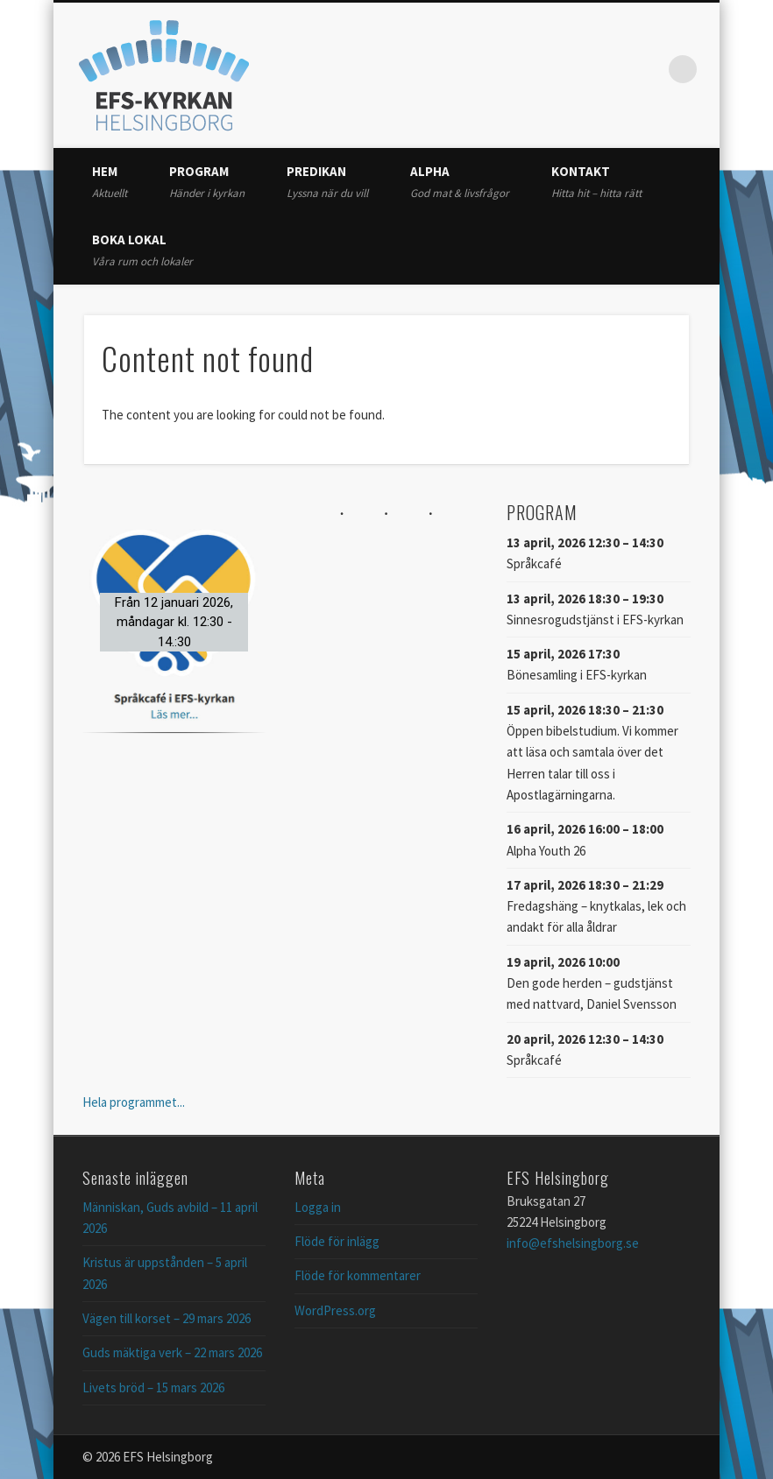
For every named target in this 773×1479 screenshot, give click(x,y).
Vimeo (647, 69)
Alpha (459, 182)
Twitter (611, 69)
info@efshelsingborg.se (573, 1243)
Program (207, 182)
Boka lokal (142, 250)
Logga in (317, 1207)
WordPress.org (335, 1310)
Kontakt (596, 182)
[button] (174, 622)
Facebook (575, 69)
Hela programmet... (133, 1102)
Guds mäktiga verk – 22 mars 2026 (172, 1352)
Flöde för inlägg (336, 1241)
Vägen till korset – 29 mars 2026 (166, 1318)
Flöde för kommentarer (357, 1275)
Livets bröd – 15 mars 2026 (153, 1387)
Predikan (327, 182)
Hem (109, 182)
